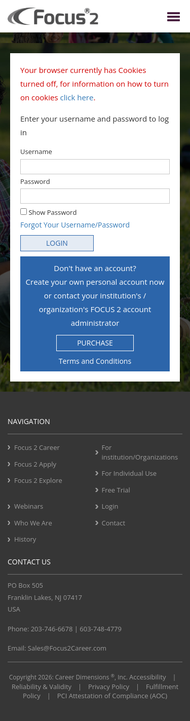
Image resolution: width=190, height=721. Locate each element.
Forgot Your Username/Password (75, 225)
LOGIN (57, 243)
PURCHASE (95, 343)
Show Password (48, 212)
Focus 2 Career (37, 447)
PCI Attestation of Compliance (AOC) (112, 695)
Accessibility (147, 676)
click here (77, 97)
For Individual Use (129, 473)
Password (35, 181)
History (25, 539)
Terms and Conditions (95, 361)
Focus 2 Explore (38, 480)
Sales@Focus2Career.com (67, 648)
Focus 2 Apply (35, 464)
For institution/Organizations (140, 452)
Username (36, 151)
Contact (114, 522)
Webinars (28, 506)
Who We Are (33, 522)
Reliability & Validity (41, 686)
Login (110, 506)
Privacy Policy (108, 686)
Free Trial (116, 490)
